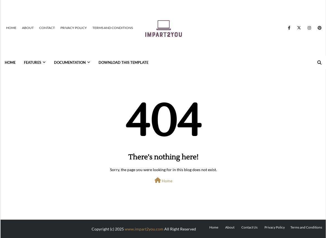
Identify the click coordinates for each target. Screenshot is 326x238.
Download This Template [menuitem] (123, 62)
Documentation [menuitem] (70, 62)
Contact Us (249, 227)
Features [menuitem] (32, 62)
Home (11, 28)
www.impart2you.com (144, 229)
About (28, 28)
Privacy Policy (73, 28)
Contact (47, 28)
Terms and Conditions (112, 28)
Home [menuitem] (10, 62)
